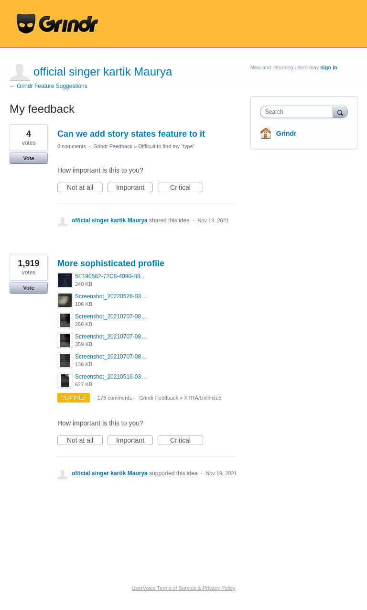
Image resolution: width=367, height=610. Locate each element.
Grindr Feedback (112, 146)
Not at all (85, 188)
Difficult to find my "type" (166, 146)
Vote (28, 158)
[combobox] (299, 112)
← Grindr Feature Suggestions (48, 86)
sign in (329, 67)
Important (134, 188)
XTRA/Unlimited (202, 398)
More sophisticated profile (110, 263)
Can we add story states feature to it (131, 134)
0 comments (71, 146)
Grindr (286, 133)
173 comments (114, 398)
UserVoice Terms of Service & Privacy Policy (184, 588)
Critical (186, 188)
